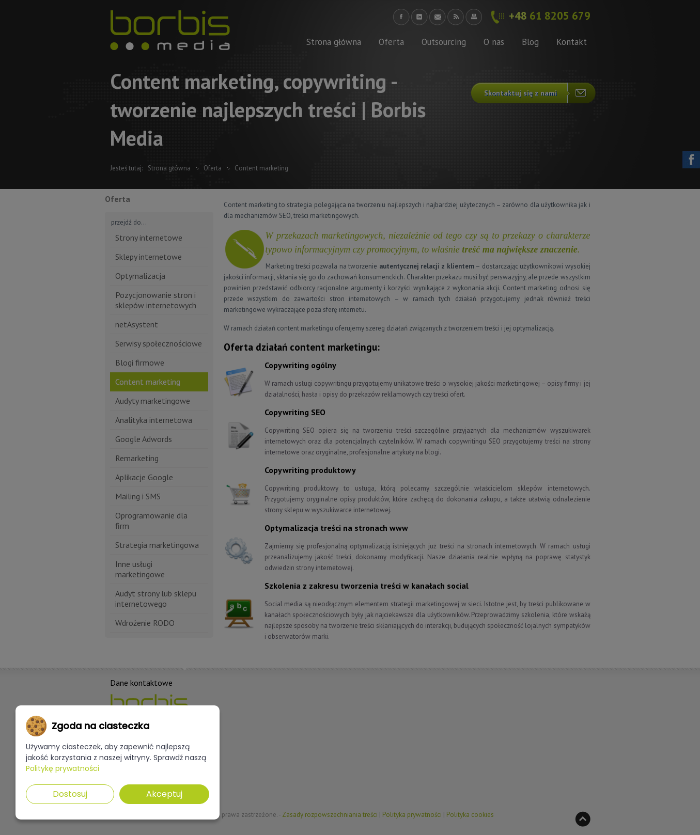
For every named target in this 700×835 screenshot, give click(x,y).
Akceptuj (164, 794)
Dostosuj (70, 794)
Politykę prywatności (62, 768)
